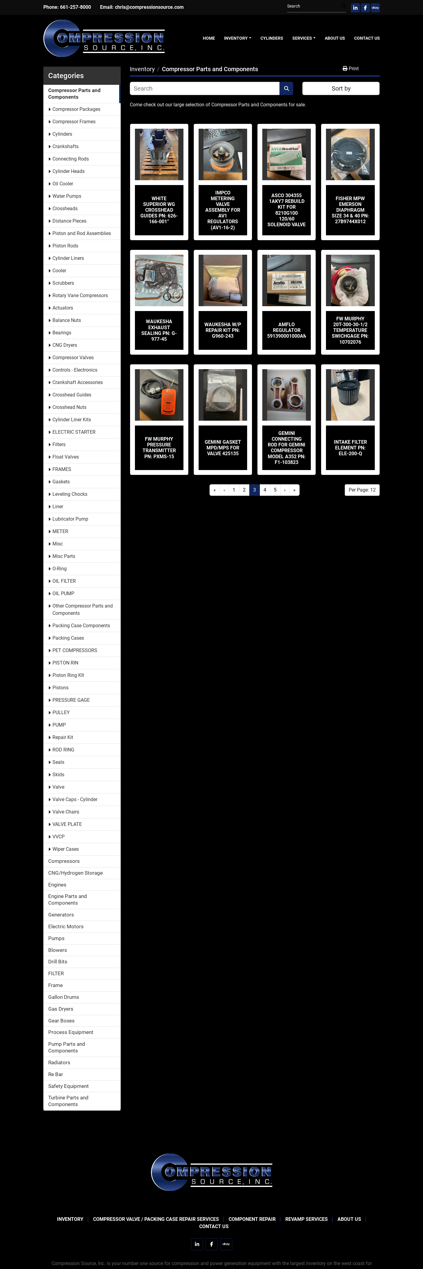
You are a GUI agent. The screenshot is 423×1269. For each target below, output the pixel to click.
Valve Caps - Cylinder (74, 799)
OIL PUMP (63, 593)
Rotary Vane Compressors (80, 295)
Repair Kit (62, 737)
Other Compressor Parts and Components (82, 609)
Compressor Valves (73, 357)
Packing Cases (68, 638)
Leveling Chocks (69, 494)
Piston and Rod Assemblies (81, 233)
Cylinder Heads (68, 171)
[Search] (314, 6)
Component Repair (252, 1219)
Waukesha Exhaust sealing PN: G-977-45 (159, 330)
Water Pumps (66, 196)
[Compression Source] (211, 1172)
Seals (58, 762)
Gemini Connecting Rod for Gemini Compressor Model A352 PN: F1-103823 (287, 447)
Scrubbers (63, 283)
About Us (335, 38)
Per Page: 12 (362, 490)
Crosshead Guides (71, 395)
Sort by (341, 88)
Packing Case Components (81, 625)
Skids (58, 774)
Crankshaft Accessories (77, 382)
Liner (57, 506)
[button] (237, 38)
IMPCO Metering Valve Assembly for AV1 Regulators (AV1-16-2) (222, 210)
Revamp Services (306, 1219)
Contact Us (367, 38)
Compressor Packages (76, 109)
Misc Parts (63, 556)
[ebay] (375, 7)
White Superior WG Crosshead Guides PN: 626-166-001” (159, 210)
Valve (58, 787)
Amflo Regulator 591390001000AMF (288, 330)
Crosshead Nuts (69, 407)
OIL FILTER (64, 581)
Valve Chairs (65, 812)
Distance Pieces (69, 221)
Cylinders (271, 38)
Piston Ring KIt (68, 675)
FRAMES (61, 469)
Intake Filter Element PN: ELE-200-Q (350, 447)
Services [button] (302, 38)
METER (60, 531)
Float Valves (65, 457)
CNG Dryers (64, 345)
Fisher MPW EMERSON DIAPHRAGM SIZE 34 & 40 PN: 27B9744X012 (350, 210)
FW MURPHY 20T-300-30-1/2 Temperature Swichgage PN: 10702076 (350, 330)
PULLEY (61, 712)
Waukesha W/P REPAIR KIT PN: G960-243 (222, 330)
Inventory (236, 38)
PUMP (59, 725)
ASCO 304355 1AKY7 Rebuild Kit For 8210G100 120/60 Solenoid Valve (286, 210)
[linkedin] (355, 7)
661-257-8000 (75, 7)
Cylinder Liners (68, 258)
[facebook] (365, 7)
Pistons (60, 688)
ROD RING (63, 750)
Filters (58, 444)
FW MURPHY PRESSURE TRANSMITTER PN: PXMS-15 (159, 447)
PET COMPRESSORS (74, 650)
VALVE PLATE (67, 824)
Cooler (59, 270)
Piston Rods (65, 246)
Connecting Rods (70, 159)
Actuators (62, 308)
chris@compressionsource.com (149, 7)
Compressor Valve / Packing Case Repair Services (156, 1219)
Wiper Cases (65, 849)
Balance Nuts (66, 320)
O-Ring (59, 569)
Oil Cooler (62, 184)
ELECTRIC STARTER (74, 432)
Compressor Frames (74, 121)
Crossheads (65, 208)
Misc (57, 544)
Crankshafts (65, 146)
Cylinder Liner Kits (71, 419)
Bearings (61, 333)
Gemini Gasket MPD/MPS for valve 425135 (223, 447)
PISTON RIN (65, 663)
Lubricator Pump (70, 519)
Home (209, 38)
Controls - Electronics (74, 370)
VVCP (58, 837)
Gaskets (61, 482)
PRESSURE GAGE (71, 700)
